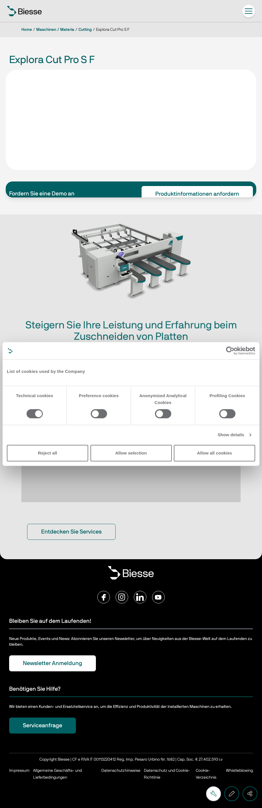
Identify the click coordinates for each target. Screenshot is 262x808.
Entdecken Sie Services (71, 532)
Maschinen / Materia (55, 30)
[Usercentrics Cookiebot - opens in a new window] (230, 350)
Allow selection (131, 453)
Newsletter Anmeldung (52, 663)
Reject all (47, 453)
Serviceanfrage (42, 725)
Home (26, 30)
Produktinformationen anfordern (197, 194)
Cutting (85, 30)
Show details (231, 434)
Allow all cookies (214, 453)
